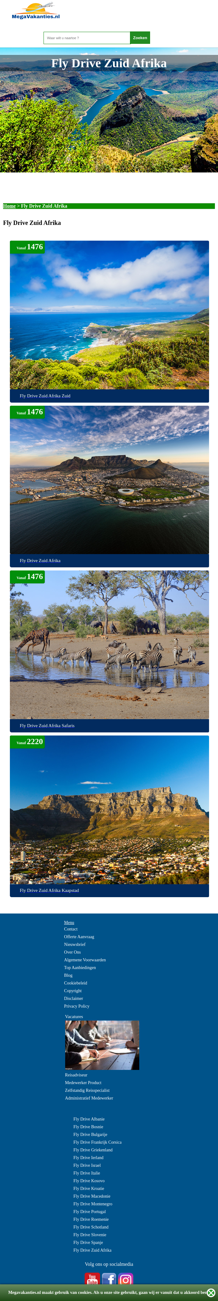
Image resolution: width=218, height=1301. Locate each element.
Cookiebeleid (75, 983)
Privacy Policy (77, 1006)
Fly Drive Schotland (91, 1227)
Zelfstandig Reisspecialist (87, 1090)
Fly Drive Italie (86, 1173)
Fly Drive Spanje (88, 1242)
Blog (68, 975)
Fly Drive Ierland (88, 1157)
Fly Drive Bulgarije (90, 1134)
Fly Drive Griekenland (93, 1150)
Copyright (73, 990)
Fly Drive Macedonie (92, 1196)
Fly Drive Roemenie (91, 1219)
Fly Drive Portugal (89, 1211)
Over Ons (72, 952)
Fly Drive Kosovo (89, 1181)
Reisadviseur (76, 1075)
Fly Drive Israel (87, 1165)
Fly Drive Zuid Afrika (92, 1250)
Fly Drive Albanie (89, 1119)
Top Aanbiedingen (80, 967)
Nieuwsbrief (75, 944)
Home (9, 206)
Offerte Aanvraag (79, 936)
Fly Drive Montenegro (92, 1204)
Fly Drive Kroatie (88, 1188)
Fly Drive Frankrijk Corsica (97, 1142)
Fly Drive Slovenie (90, 1235)
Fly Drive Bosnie (88, 1127)
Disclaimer (73, 998)
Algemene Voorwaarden (85, 960)
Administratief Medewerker (89, 1098)
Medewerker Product (83, 1082)
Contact (71, 929)
